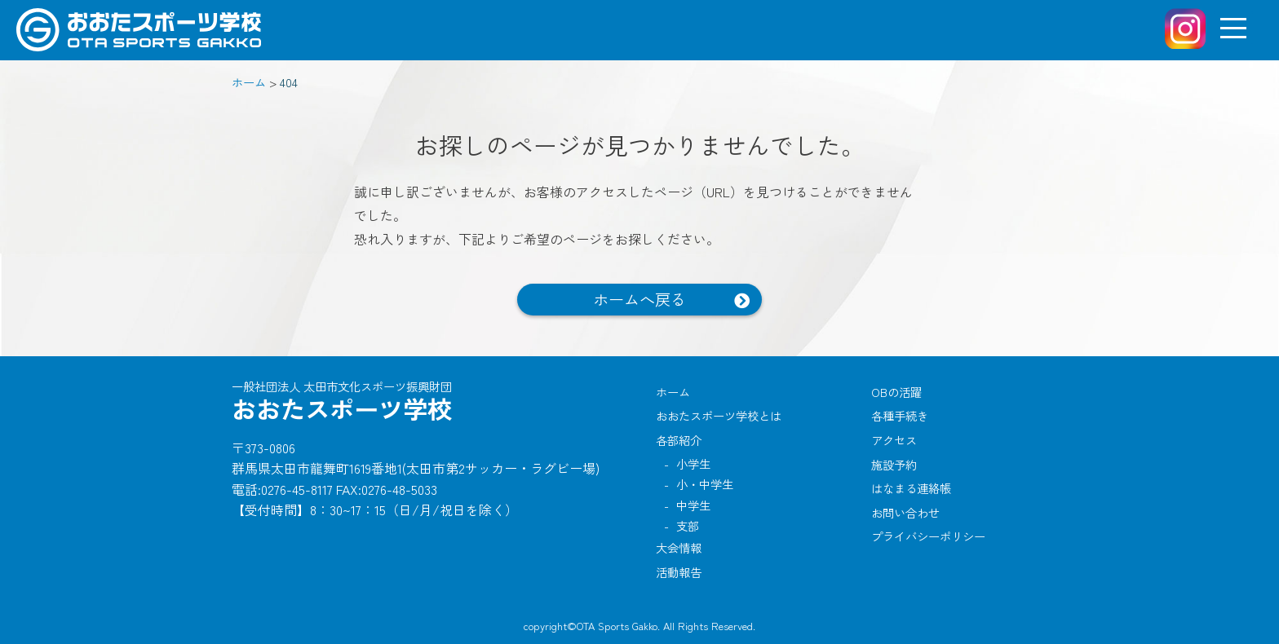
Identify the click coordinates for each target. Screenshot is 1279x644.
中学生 (693, 505)
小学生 (693, 463)
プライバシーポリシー (928, 536)
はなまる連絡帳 (911, 487)
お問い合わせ (905, 512)
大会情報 (678, 547)
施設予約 (894, 464)
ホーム (673, 391)
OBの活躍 (896, 391)
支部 (687, 525)
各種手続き (899, 415)
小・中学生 (704, 483)
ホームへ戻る (639, 299)
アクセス (894, 439)
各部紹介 (678, 439)
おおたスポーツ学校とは (718, 415)
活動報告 (678, 571)
